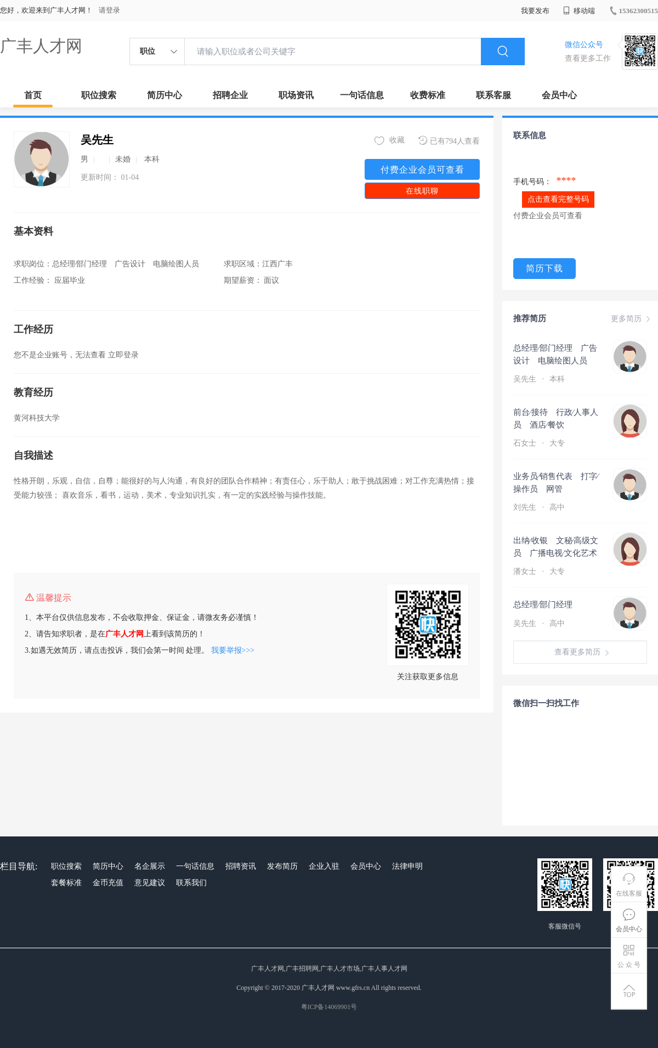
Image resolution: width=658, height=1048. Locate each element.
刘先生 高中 (540, 507)
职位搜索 (98, 95)
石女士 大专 (540, 443)
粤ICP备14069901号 (329, 1007)
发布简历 (282, 866)
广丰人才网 (41, 46)
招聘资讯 (240, 866)
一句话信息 (362, 95)
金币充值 (108, 883)
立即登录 (123, 355)
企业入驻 (324, 866)
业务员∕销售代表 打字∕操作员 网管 (555, 482)
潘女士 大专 (540, 571)
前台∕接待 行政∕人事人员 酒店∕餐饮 (555, 418)
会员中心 (559, 95)
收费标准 (427, 95)
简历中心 (164, 95)
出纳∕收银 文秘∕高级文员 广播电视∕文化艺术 (556, 546)
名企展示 (149, 866)
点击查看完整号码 (558, 199)
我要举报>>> (233, 650)
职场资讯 (296, 95)
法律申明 (407, 866)
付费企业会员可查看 (422, 169)
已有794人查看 (449, 140)
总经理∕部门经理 (552, 604)
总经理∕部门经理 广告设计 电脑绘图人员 (555, 354)
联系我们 (191, 883)
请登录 (109, 10)
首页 (33, 95)
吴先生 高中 (540, 623)
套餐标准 (66, 883)
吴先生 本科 (540, 379)
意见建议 (149, 883)
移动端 (579, 11)
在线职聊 (422, 191)
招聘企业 (230, 95)
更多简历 (632, 319)
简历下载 (544, 268)
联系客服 (493, 95)
